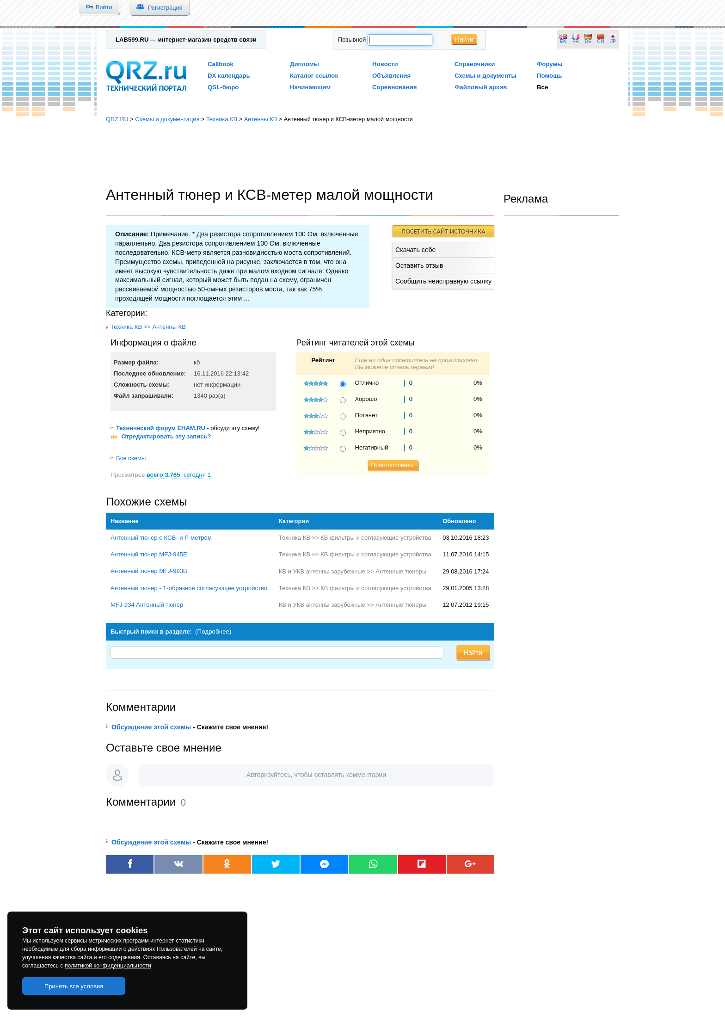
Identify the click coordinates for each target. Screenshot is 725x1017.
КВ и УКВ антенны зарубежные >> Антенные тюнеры (353, 571)
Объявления (391, 75)
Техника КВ (221, 119)
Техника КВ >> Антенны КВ (148, 326)
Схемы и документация (167, 119)
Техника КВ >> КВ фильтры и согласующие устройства (355, 537)
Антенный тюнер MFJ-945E (149, 554)
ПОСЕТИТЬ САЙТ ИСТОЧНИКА (443, 231)
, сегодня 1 (179, 474)
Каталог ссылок (314, 75)
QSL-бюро (223, 87)
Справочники (475, 64)
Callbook (220, 64)
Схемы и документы (485, 75)
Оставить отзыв (419, 265)
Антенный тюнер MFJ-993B (149, 570)
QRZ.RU (117, 119)
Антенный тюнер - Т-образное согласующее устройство (189, 588)
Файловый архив (481, 87)
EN (563, 41)
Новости (385, 64)
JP (613, 41)
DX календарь (229, 75)
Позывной (352, 39)
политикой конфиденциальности (108, 965)
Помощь (549, 75)
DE (588, 41)
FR (575, 41)
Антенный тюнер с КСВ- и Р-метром (161, 537)
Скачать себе (415, 249)
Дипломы (304, 64)
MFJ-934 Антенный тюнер (147, 604)
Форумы (550, 64)
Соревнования (394, 87)
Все (542, 87)
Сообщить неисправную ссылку (443, 281)
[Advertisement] (362, 155)
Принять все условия (74, 986)
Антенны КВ (260, 119)
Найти (464, 39)
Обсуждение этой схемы (151, 727)
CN (600, 41)
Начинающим (310, 87)
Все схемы (128, 458)
